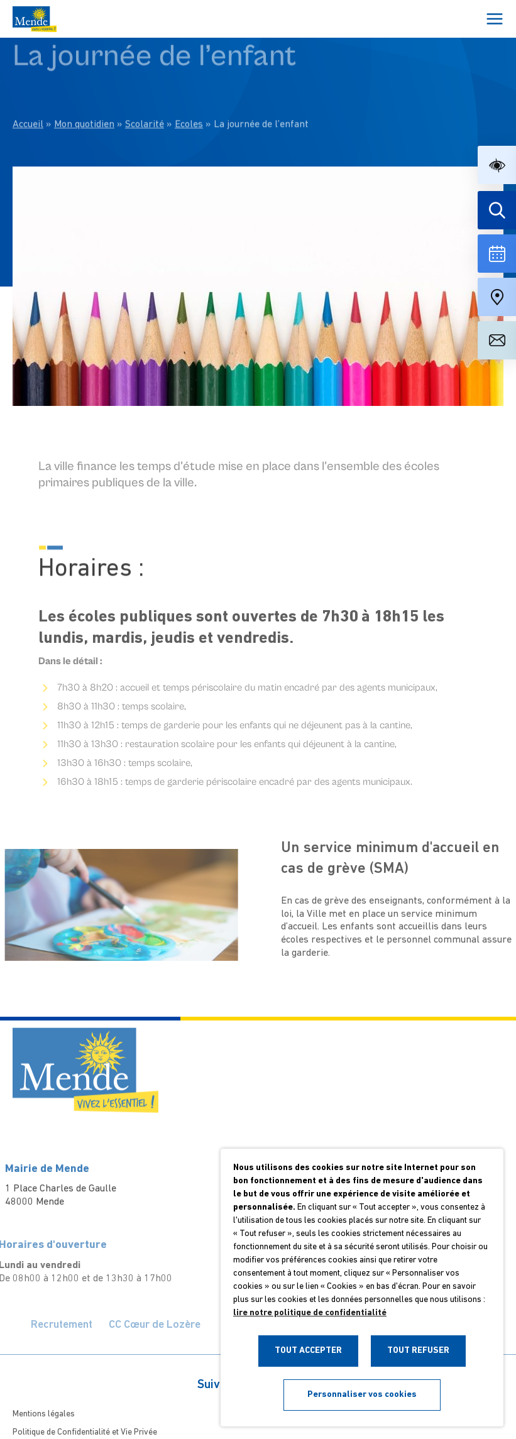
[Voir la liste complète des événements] (497, 253)
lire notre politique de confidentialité (310, 1313)
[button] (497, 165)
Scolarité (144, 90)
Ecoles (189, 90)
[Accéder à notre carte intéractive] (497, 297)
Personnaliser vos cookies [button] (362, 1394)
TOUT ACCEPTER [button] (308, 1350)
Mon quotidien (84, 90)
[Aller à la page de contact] (497, 340)
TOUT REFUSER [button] (418, 1350)
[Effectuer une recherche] (497, 210)
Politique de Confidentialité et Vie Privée (85, 1432)
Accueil (28, 90)
